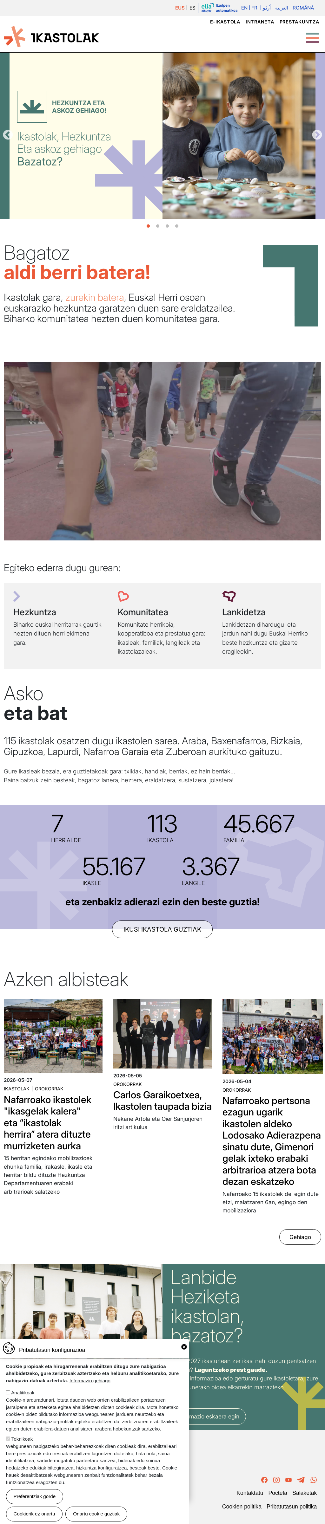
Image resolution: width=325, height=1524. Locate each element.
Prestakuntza (299, 21)
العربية (281, 7)
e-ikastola (225, 21)
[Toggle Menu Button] (312, 34)
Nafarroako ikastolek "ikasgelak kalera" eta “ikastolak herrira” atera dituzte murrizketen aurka (47, 1123)
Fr (254, 7)
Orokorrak (49, 1088)
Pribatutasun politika (292, 1506)
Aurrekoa (8, 135)
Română (303, 7)
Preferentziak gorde (35, 1496)
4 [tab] (177, 226)
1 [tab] (148, 226)
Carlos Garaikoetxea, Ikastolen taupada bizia (162, 1100)
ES (192, 8)
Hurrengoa (317, 135)
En (244, 7)
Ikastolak (17, 1088)
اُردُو (267, 7)
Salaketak (304, 1493)
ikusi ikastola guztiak (162, 929)
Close (184, 1347)
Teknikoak (22, 1439)
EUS (180, 8)
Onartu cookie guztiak (96, 1513)
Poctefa (277, 1493)
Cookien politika (242, 1506)
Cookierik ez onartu (34, 1513)
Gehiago (300, 1237)
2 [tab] (158, 226)
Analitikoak (22, 1392)
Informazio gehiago (90, 1380)
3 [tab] (167, 226)
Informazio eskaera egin (208, 1416)
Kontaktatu (249, 1493)
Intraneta (260, 21)
